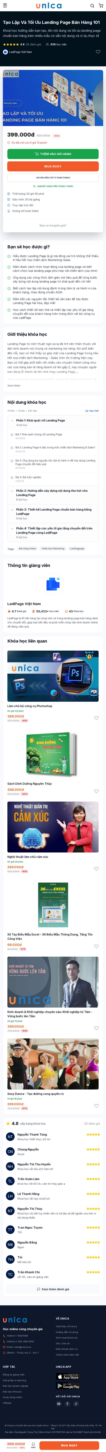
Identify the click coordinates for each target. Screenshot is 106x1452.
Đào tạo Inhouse (12, 1391)
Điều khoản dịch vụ (67, 1348)
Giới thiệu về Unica (66, 1326)
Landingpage (77, 548)
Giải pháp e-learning (14, 1380)
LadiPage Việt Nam (20, 51)
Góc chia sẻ (63, 1343)
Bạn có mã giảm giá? (53, 225)
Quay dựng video (12, 1397)
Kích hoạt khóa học (67, 1337)
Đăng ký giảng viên (14, 1374)
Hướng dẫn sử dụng (67, 1332)
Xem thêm (13, 385)
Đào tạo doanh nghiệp (15, 1385)
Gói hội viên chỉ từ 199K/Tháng (53, 177)
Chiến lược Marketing (53, 548)
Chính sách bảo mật (67, 1354)
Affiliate (7, 1402)
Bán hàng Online (27, 548)
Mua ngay (52, 166)
